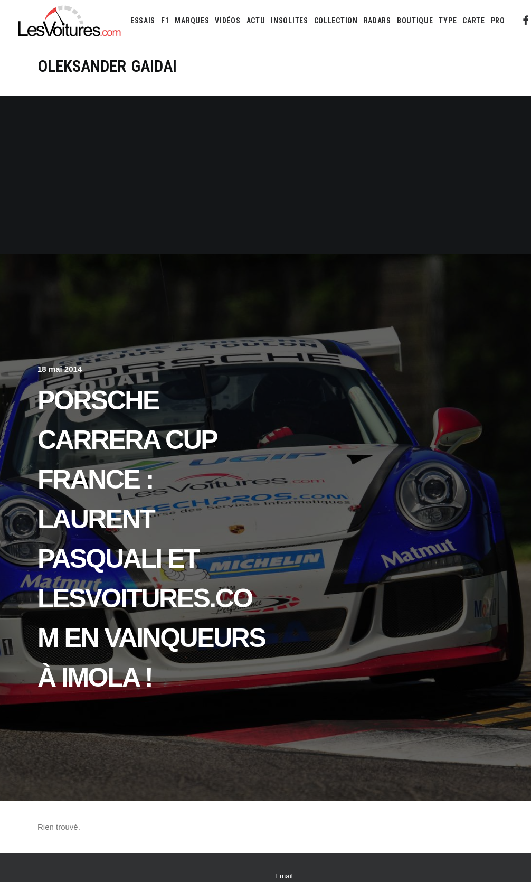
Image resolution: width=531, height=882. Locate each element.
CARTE (473, 20)
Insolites (289, 20)
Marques (192, 20)
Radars (377, 20)
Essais (142, 20)
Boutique (415, 20)
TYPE (448, 20)
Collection (336, 20)
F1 (165, 20)
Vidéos (227, 20)
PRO (498, 20)
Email (284, 876)
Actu (256, 20)
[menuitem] (142, 20)
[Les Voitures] (69, 20)
